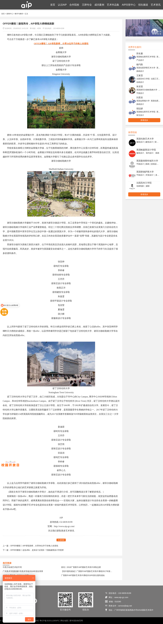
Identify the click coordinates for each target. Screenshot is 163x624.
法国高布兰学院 (144, 183)
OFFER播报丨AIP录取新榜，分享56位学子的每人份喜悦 (34, 546)
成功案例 (99, 4)
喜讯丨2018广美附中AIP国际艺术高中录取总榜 (81, 567)
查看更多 (144, 120)
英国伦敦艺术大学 (145, 139)
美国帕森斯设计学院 (146, 150)
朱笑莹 (139, 86)
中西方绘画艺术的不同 (12, 567)
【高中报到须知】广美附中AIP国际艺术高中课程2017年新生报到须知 (87, 571)
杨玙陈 (139, 64)
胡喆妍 (139, 108)
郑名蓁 (139, 53)
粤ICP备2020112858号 (49, 621)
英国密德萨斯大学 (145, 172)
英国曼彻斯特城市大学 (147, 161)
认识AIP (62, 4)
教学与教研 (19, 14)
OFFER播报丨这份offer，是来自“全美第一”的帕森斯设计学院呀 (37, 550)
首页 (52, 4)
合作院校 (74, 4)
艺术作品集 (113, 4)
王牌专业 (87, 4)
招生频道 (143, 4)
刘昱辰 (139, 97)
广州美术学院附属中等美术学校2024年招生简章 (23, 571)
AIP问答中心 (129, 4)
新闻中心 (10, 14)
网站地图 (64, 621)
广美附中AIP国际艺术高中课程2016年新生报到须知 (83, 575)
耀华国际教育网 (76, 621)
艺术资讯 (156, 4)
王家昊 (139, 75)
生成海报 (61, 540)
